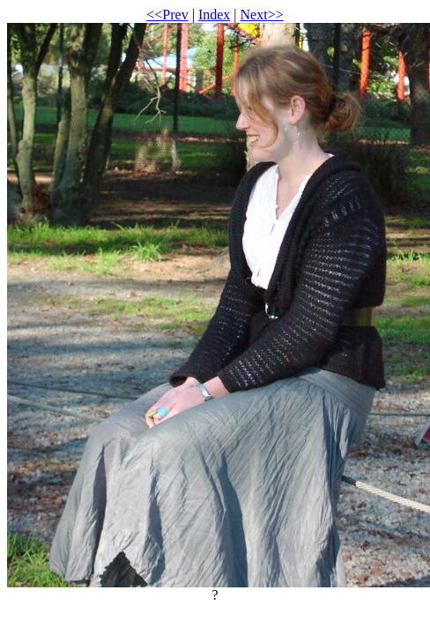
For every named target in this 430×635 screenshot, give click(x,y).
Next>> (262, 14)
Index (214, 14)
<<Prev (167, 14)
